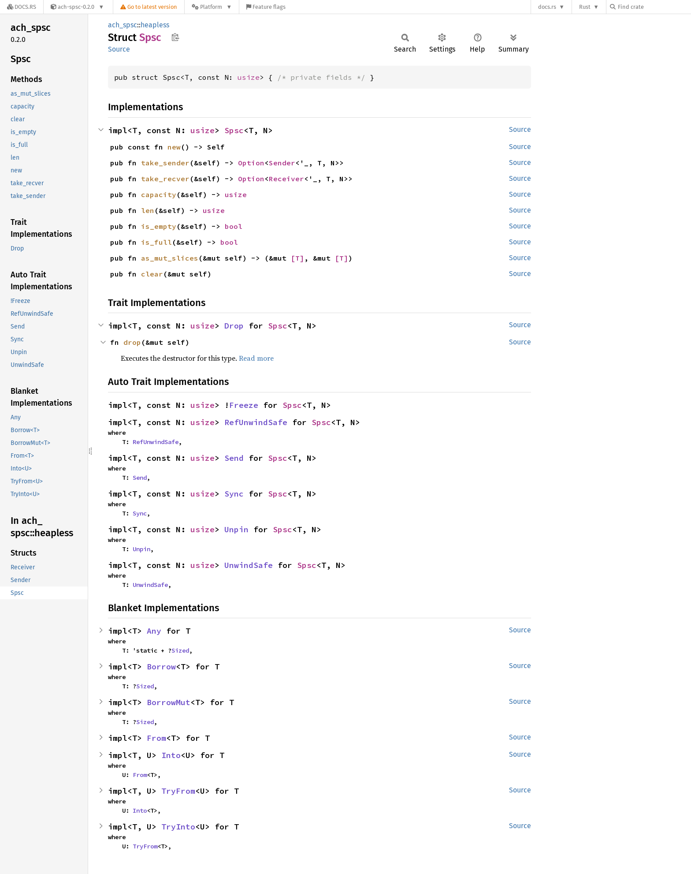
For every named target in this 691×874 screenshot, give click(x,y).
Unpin (236, 529)
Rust (585, 7)
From (156, 738)
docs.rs (547, 7)
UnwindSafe (248, 565)
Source (119, 49)
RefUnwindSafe (255, 422)
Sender (282, 162)
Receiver (286, 178)
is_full (156, 242)
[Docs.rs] (21, 7)
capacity (158, 194)
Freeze (243, 405)
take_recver (165, 178)
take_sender (165, 162)
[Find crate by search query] (654, 7)
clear (152, 273)
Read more (256, 358)
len (147, 210)
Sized (180, 650)
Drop (234, 326)
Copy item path (175, 37)
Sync (234, 494)
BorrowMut (168, 702)
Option (251, 162)
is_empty (158, 226)
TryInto (178, 827)
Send (234, 458)
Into (171, 755)
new (174, 146)
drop (132, 342)
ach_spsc (122, 25)
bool (233, 226)
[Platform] (212, 7)
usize (249, 77)
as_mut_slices (169, 258)
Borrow (161, 666)
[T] (297, 258)
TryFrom (178, 791)
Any (154, 631)
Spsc (234, 130)
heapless (155, 25)
